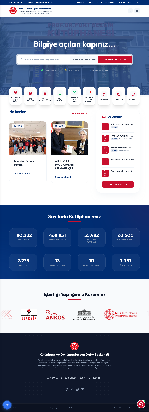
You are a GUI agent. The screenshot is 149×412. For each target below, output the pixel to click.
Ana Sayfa (52, 378)
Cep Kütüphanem (107, 2)
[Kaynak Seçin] (84, 59)
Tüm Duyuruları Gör (118, 184)
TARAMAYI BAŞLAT (114, 59)
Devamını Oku (22, 173)
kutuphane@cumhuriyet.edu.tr (40, 2)
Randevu (80, 2)
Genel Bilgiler (68, 378)
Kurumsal (84, 378)
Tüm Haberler (79, 113)
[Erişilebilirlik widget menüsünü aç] (7, 405)
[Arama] (46, 59)
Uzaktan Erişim (125, 2)
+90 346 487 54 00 (17, 2)
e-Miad (92, 2)
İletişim (97, 378)
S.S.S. (137, 2)
